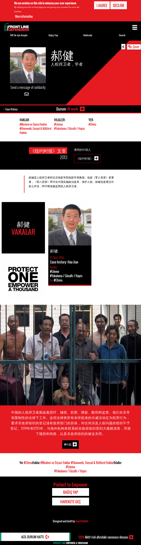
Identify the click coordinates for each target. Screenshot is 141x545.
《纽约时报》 (84, 158)
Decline (118, 5)
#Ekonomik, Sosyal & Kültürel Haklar (92, 463)
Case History (11, 109)
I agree (102, 5)
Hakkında (87, 35)
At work (72, 109)
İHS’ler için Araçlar (19, 35)
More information (24, 16)
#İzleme (58, 124)
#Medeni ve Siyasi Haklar (33, 124)
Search (122, 35)
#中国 (67, 444)
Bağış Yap (53, 35)
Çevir (136, 46)
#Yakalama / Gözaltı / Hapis (69, 128)
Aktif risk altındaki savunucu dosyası (103, 537)
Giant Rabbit (81, 521)
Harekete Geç (70, 501)
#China (92, 124)
